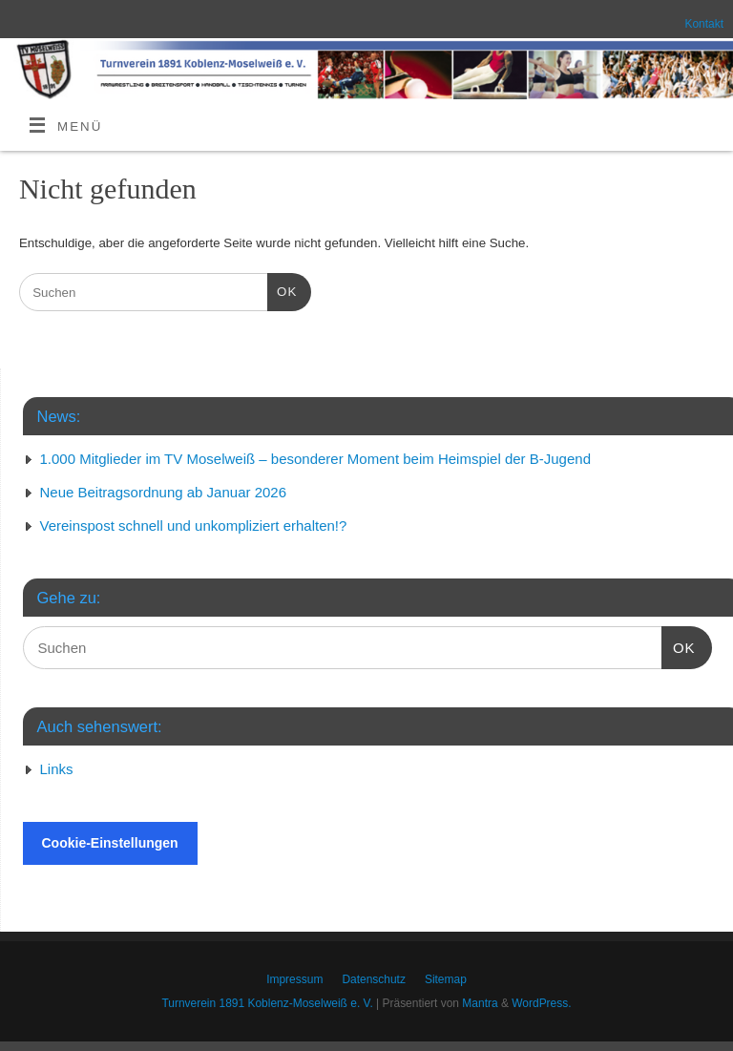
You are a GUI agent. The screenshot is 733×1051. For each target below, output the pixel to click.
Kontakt (703, 24)
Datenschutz (374, 979)
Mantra (479, 1003)
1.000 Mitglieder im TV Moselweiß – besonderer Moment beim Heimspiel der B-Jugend (315, 459)
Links (56, 769)
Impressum (294, 979)
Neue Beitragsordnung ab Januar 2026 (163, 492)
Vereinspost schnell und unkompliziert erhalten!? (193, 525)
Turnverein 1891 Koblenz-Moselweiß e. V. (266, 1003)
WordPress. (541, 1003)
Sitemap (446, 979)
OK (282, 290)
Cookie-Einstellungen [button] (110, 843)
